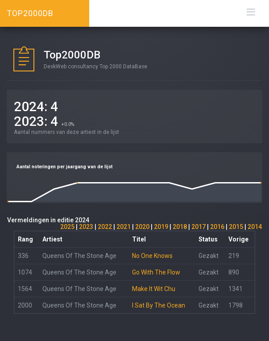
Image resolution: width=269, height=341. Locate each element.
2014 (255, 226)
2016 (217, 226)
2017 (198, 226)
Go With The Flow (156, 272)
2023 (86, 226)
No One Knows (152, 255)
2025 (67, 226)
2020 (142, 226)
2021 (123, 226)
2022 (105, 226)
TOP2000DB (30, 13)
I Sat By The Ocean (158, 305)
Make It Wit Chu (153, 288)
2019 (161, 226)
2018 (180, 226)
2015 (236, 226)
